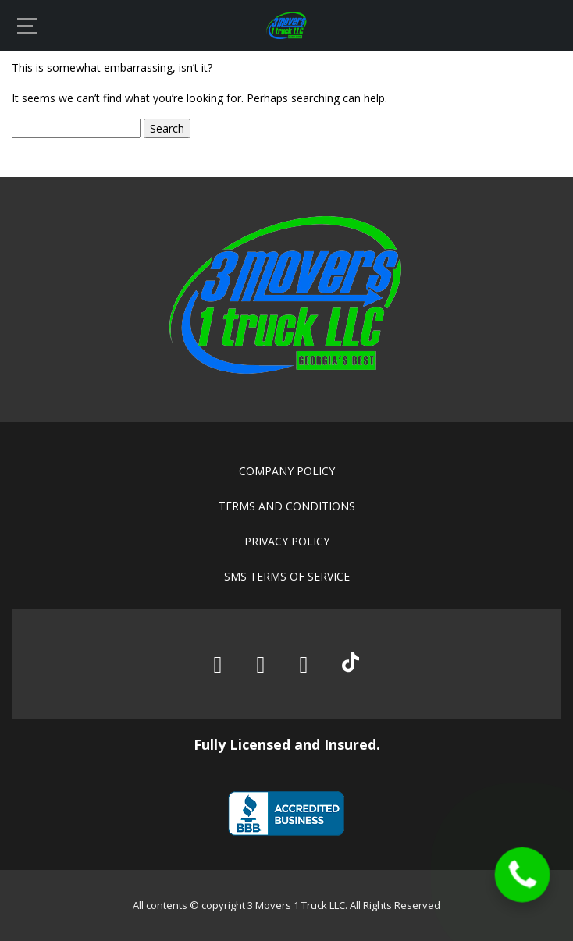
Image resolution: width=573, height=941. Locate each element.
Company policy (287, 470)
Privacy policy (286, 541)
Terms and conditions (287, 506)
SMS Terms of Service (287, 576)
